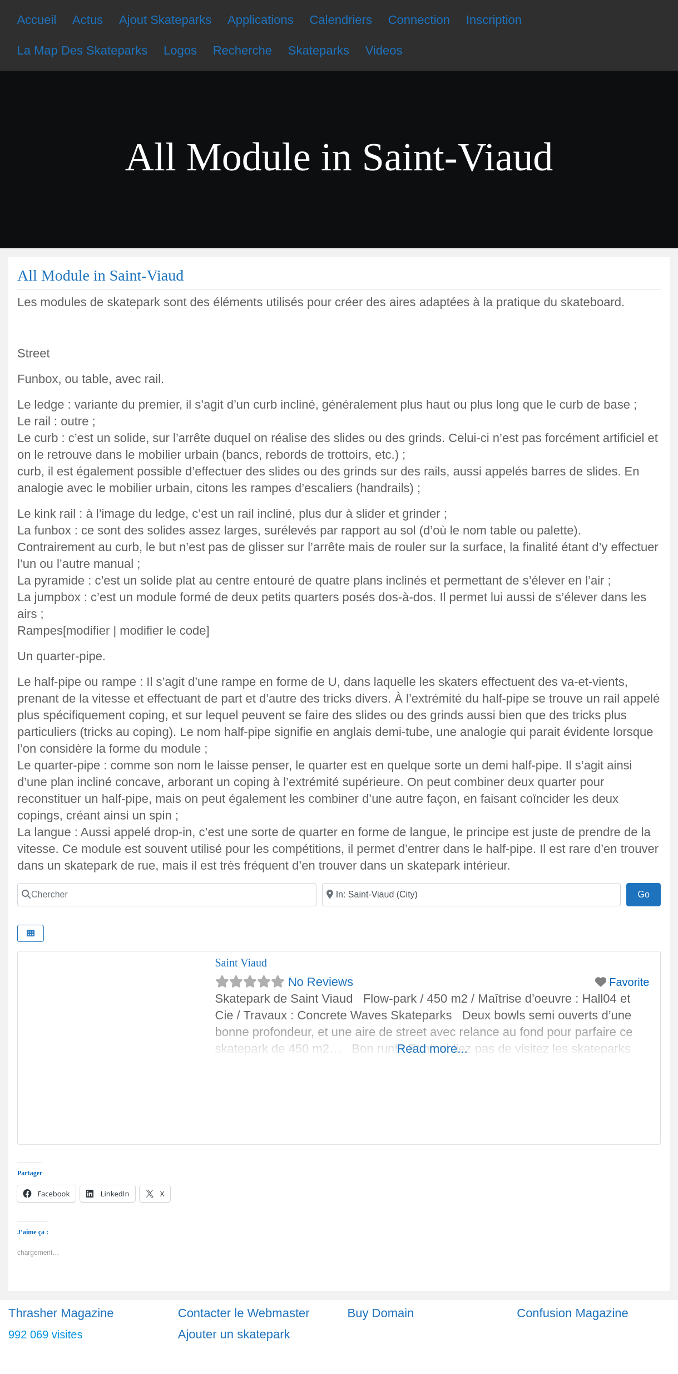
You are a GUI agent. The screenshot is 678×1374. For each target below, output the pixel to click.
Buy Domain (381, 1313)
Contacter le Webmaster (244, 1313)
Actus (87, 20)
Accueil (36, 20)
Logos (180, 50)
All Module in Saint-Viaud (100, 275)
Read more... (432, 1049)
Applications (260, 20)
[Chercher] (166, 894)
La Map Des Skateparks (82, 50)
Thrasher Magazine (61, 1313)
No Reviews (320, 982)
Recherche (242, 50)
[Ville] (471, 894)
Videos (384, 50)
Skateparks (318, 50)
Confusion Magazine (572, 1313)
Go (649, 893)
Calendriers (340, 20)
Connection (419, 20)
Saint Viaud (241, 962)
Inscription (494, 20)
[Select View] (30, 933)
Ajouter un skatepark (234, 1334)
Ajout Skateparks (165, 20)
